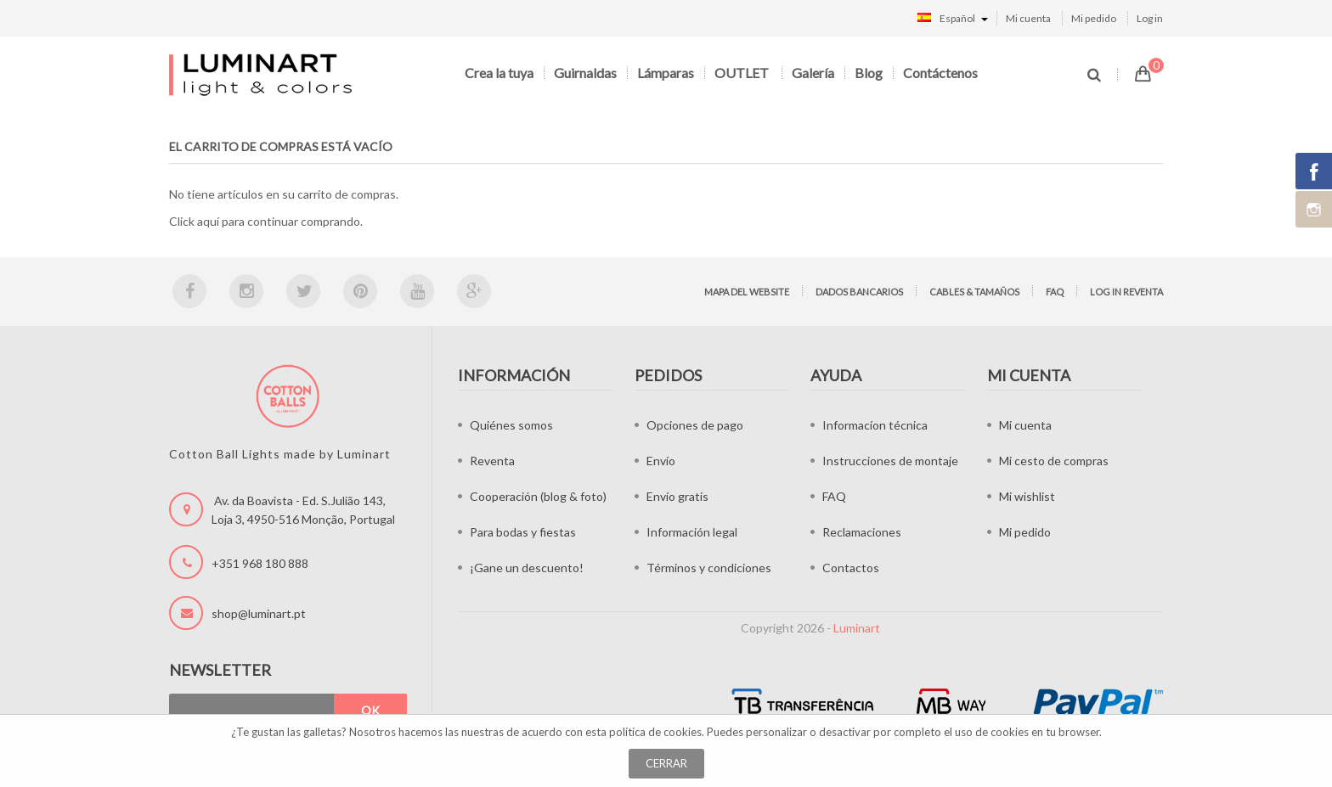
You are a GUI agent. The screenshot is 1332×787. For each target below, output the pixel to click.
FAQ (1055, 291)
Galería (813, 73)
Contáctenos (940, 73)
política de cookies (655, 732)
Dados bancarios (859, 291)
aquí (208, 221)
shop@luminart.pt (259, 613)
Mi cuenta (1028, 18)
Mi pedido (1093, 18)
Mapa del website (746, 291)
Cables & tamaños (974, 291)
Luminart (856, 628)
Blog (869, 73)
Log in (1150, 18)
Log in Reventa (1126, 291)
